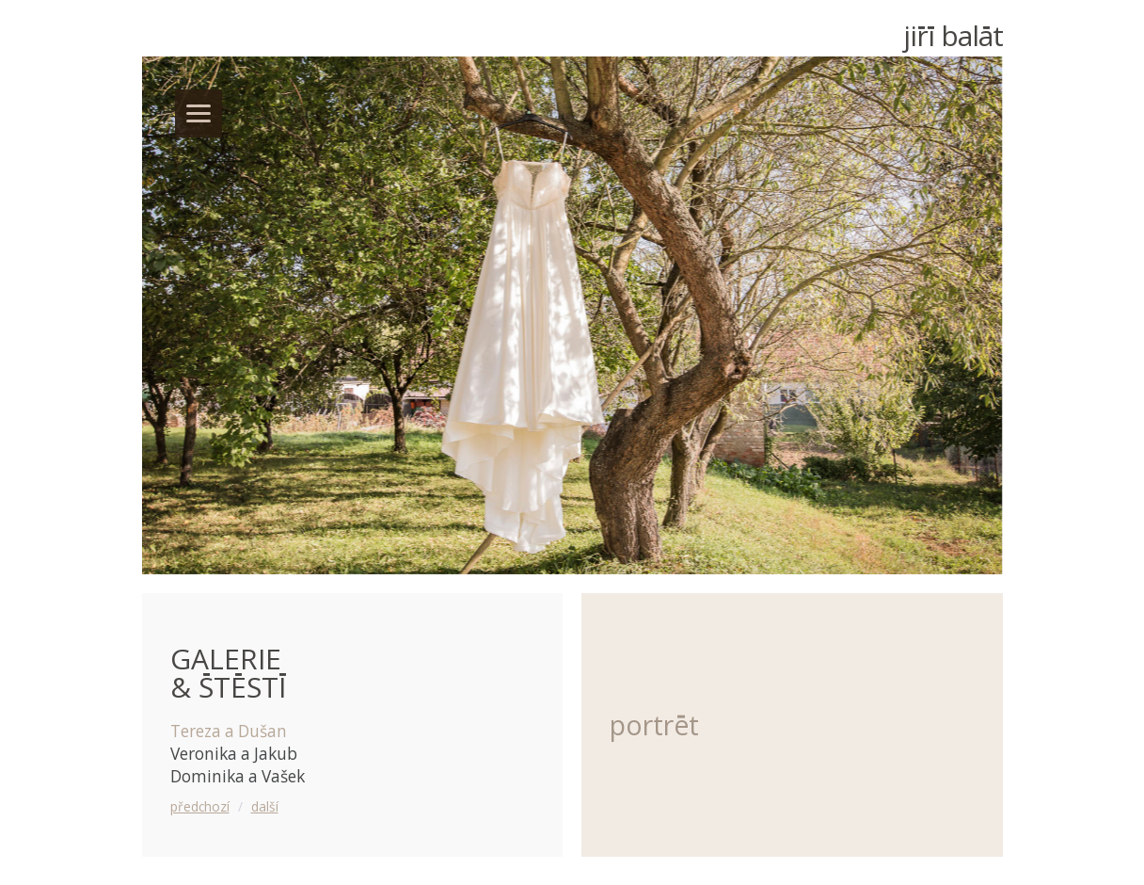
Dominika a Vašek (237, 776)
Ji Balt (953, 35)
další (264, 806)
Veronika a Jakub (233, 753)
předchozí (200, 806)
